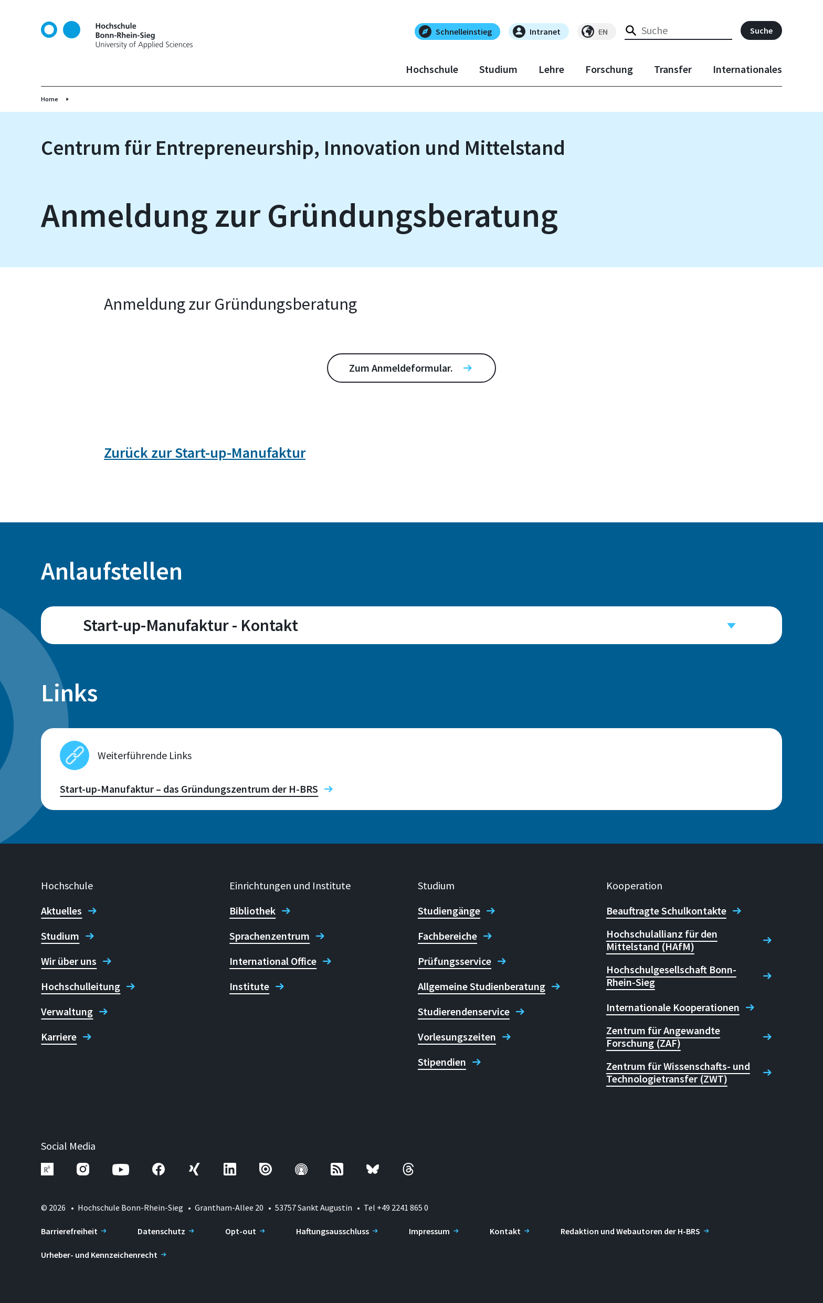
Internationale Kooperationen (673, 1007)
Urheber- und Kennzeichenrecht (99, 1254)
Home (49, 99)
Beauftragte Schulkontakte (666, 911)
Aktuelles (61, 911)
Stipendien (442, 1062)
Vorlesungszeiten (457, 1037)
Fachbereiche (447, 936)
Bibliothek (252, 911)
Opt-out (240, 1231)
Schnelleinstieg (455, 31)
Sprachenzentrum (269, 936)
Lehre (551, 69)
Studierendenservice (464, 1011)
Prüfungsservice (454, 961)
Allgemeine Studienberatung (481, 986)
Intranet (537, 31)
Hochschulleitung (80, 986)
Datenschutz (161, 1231)
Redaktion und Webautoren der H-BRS (630, 1231)
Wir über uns (69, 961)
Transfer (673, 69)
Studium (498, 69)
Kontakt (505, 1231)
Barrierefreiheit (69, 1231)
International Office (272, 961)
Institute (249, 986)
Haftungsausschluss (332, 1231)
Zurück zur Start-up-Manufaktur (204, 452)
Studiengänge (449, 911)
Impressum (429, 1231)
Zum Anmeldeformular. (401, 367)
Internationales (747, 69)
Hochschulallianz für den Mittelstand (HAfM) (662, 940)
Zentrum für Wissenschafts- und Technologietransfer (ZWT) (678, 1072)
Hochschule (432, 69)
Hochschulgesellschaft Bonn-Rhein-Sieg (671, 976)
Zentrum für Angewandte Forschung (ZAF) (663, 1036)
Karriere (59, 1037)
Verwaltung (67, 1011)
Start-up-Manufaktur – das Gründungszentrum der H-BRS (189, 789)
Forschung (609, 69)
